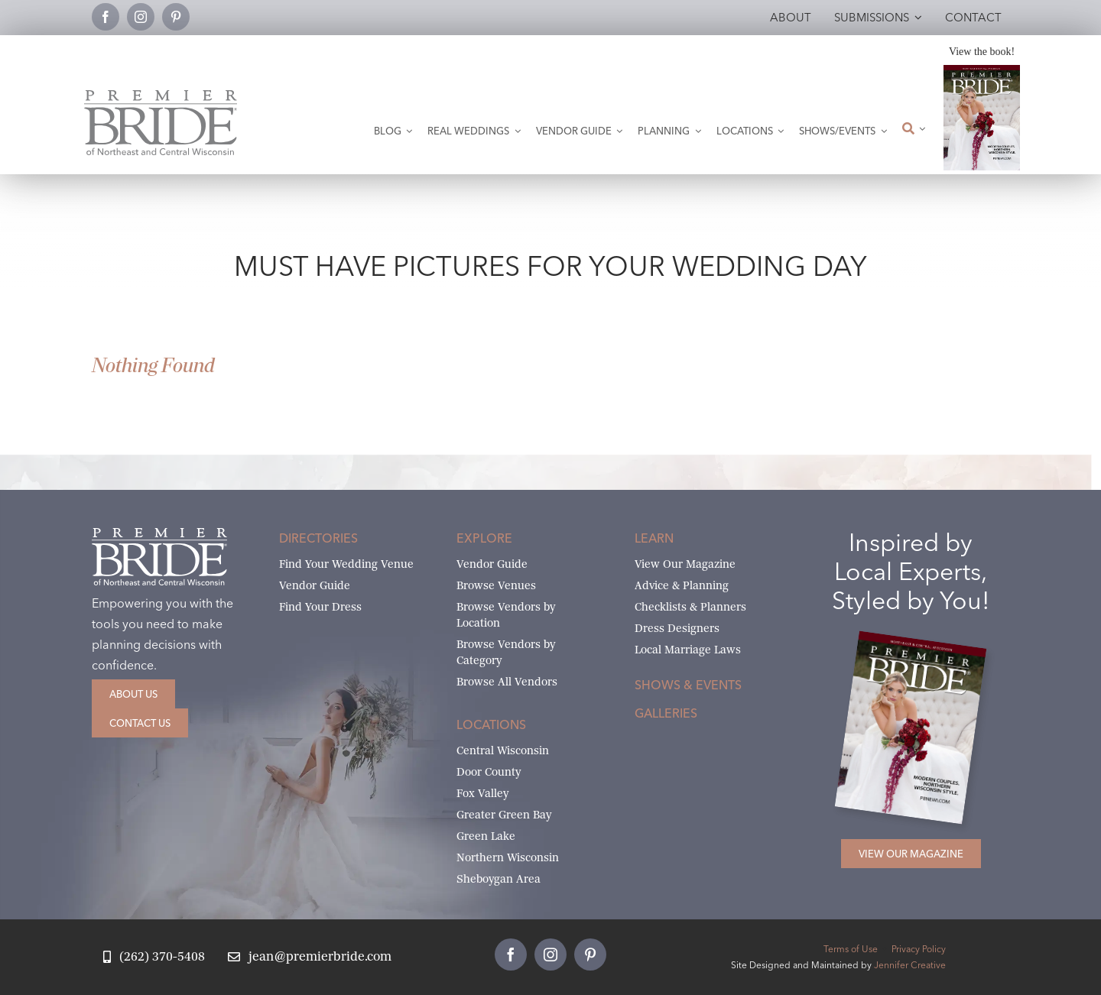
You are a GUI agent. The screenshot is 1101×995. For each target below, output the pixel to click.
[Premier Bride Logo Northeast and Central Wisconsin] (160, 96)
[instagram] (140, 17)
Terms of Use (850, 948)
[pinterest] (176, 17)
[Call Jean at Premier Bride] (154, 957)
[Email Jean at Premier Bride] (309, 957)
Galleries (666, 713)
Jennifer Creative (910, 965)
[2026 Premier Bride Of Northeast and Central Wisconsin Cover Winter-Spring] (981, 71)
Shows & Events (688, 684)
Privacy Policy (919, 948)
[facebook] (105, 17)
